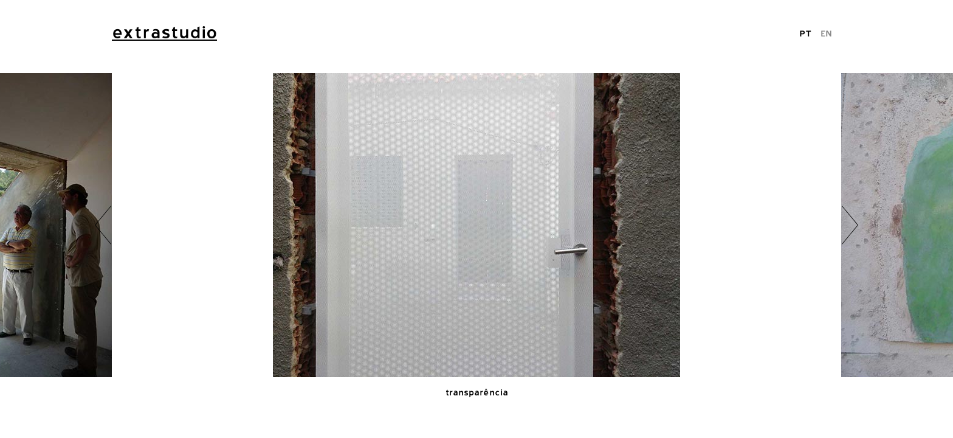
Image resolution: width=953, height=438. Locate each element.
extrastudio (164, 32)
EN (826, 33)
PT (805, 33)
